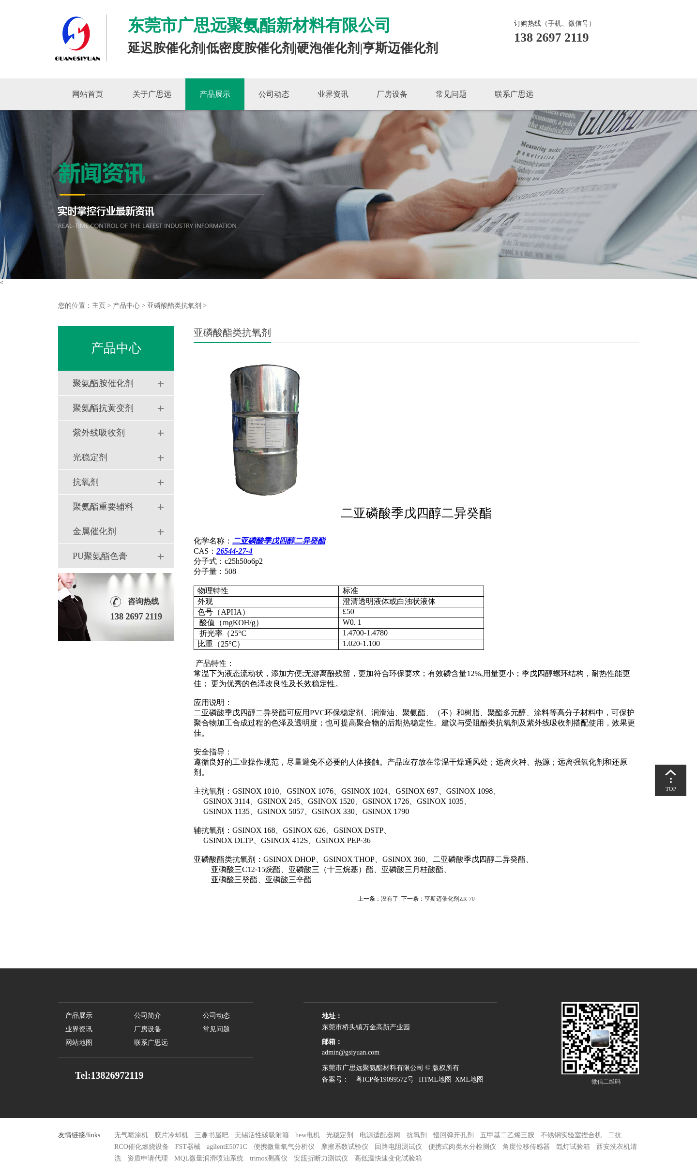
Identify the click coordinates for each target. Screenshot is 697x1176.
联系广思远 (514, 94)
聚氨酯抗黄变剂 (103, 408)
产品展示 (214, 94)
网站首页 (87, 94)
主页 (99, 305)
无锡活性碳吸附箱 (262, 1135)
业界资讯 (333, 94)
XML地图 (469, 1079)
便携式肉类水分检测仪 (462, 1146)
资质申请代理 (147, 1158)
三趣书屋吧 (211, 1135)
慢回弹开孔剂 (453, 1135)
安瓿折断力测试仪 (321, 1158)
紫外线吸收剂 (99, 432)
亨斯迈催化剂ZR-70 (449, 898)
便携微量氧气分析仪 (284, 1146)
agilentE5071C (227, 1146)
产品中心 (126, 305)
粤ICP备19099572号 (382, 1079)
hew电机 (307, 1135)
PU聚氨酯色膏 (100, 556)
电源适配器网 (380, 1135)
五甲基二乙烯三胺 (507, 1135)
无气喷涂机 (131, 1135)
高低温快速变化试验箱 (388, 1158)
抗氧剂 (86, 482)
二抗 (614, 1135)
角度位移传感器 (526, 1146)
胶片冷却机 (171, 1135)
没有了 (389, 898)
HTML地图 (435, 1079)
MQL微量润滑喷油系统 (208, 1158)
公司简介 (147, 1015)
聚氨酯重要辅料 (103, 507)
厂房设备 (392, 94)
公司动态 (273, 94)
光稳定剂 (90, 457)
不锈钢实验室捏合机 (571, 1135)
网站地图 (78, 1042)
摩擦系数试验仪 (344, 1146)
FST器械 (187, 1146)
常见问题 (451, 94)
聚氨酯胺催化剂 (103, 383)
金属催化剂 (94, 531)
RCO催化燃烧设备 (141, 1146)
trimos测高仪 (269, 1158)
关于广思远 (152, 94)
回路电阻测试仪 (398, 1146)
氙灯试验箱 (574, 1146)
